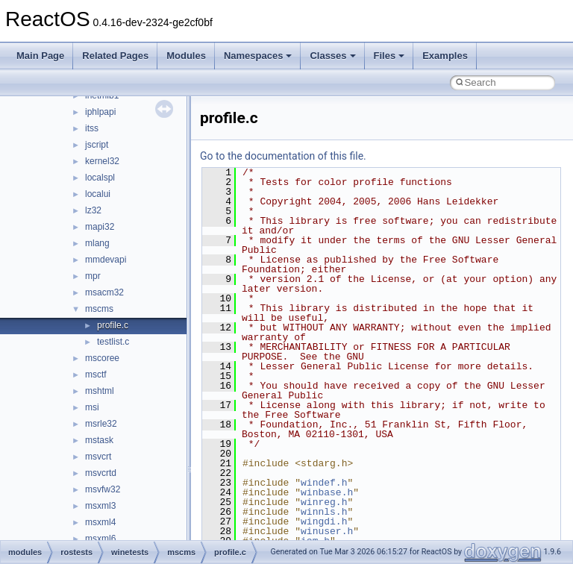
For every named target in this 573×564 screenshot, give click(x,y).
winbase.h (327, 492)
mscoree (102, 358)
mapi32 (99, 227)
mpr (93, 276)
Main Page (40, 55)
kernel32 (102, 161)
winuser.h (327, 531)
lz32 (93, 210)
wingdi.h (324, 521)
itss (91, 128)
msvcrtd (100, 473)
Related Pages (115, 55)
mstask (99, 440)
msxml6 (100, 538)
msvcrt (98, 456)
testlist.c (113, 341)
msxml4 (100, 522)
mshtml (99, 391)
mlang (97, 243)
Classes (332, 55)
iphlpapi (100, 112)
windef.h (324, 482)
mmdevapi (105, 259)
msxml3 (100, 506)
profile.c (112, 325)
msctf (96, 374)
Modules (186, 55)
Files (389, 55)
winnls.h (324, 511)
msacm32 (104, 292)
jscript (96, 145)
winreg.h (324, 502)
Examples (445, 55)
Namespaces (258, 55)
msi (92, 407)
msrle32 (101, 424)
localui (97, 194)
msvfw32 (102, 489)
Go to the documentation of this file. (283, 156)
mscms (99, 309)
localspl (100, 177)
